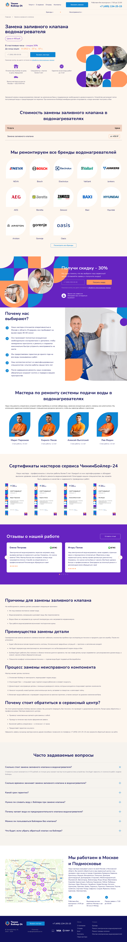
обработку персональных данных (43, 60)
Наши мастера (82, 937)
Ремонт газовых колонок (100, 931)
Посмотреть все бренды (63, 245)
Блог (78, 931)
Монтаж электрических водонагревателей (107, 934)
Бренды (49, 12)
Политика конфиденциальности (35, 930)
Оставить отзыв (110, 536)
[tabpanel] (34, 557)
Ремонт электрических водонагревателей (107, 928)
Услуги (31, 5)
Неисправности (75, 12)
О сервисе (40, 5)
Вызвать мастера (35, 924)
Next (120, 557)
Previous (7, 557)
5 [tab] (67, 574)
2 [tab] (61, 574)
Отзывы (49, 5)
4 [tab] (65, 574)
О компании (81, 926)
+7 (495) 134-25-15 (111, 6)
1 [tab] (59, 574)
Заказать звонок (77, 5)
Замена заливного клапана (20, 136)
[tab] (63, 767)
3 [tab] (63, 574)
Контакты (57, 5)
